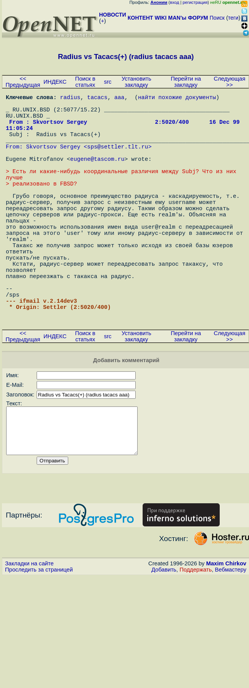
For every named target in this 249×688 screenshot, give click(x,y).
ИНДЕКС (55, 82)
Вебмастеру (230, 634)
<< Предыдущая (23, 82)
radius (70, 98)
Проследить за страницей (39, 634)
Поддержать (196, 634)
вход (174, 2)
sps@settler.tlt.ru (117, 160)
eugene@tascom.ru (97, 175)
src (108, 82)
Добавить (164, 634)
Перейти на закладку (186, 82)
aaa (119, 98)
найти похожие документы (177, 98)
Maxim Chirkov (226, 628)
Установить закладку (136, 82)
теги (233, 18)
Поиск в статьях (85, 82)
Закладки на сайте (29, 628)
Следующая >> (229, 82)
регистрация (195, 2)
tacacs (97, 98)
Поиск (217, 18)
